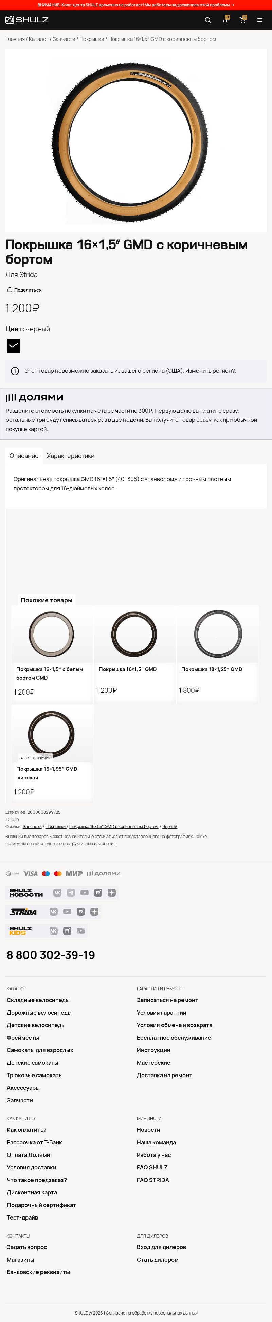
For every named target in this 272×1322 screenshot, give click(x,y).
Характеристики (70, 455)
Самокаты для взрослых (40, 1050)
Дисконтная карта (32, 1192)
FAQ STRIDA (153, 1180)
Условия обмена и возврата (174, 1025)
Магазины (20, 1259)
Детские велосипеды (36, 1025)
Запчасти (64, 39)
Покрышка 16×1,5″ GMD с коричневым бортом (114, 826)
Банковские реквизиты (38, 1272)
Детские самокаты (32, 1062)
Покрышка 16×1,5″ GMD (128, 669)
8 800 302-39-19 (50, 954)
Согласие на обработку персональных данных (151, 1313)
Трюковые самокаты (35, 1075)
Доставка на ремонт (164, 1075)
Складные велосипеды (38, 1000)
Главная (15, 39)
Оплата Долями (28, 1155)
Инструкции (153, 1050)
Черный (169, 826)
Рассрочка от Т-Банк (34, 1142)
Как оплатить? (27, 1129)
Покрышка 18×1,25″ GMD (211, 669)
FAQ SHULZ (152, 1167)
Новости (148, 1129)
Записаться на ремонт (167, 1000)
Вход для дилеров (161, 1247)
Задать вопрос (27, 1247)
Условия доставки (31, 1167)
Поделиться (28, 290)
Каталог (39, 39)
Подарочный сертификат (41, 1205)
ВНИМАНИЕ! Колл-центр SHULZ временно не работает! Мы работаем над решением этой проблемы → (136, 5)
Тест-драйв (22, 1217)
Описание (24, 455)
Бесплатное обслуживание (174, 1037)
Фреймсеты (23, 1037)
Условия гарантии (161, 1012)
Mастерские (153, 1062)
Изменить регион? (210, 371)
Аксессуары (23, 1088)
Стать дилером (158, 1259)
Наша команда (156, 1142)
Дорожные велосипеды (39, 1012)
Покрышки (91, 39)
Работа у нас (154, 1155)
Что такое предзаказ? (37, 1180)
